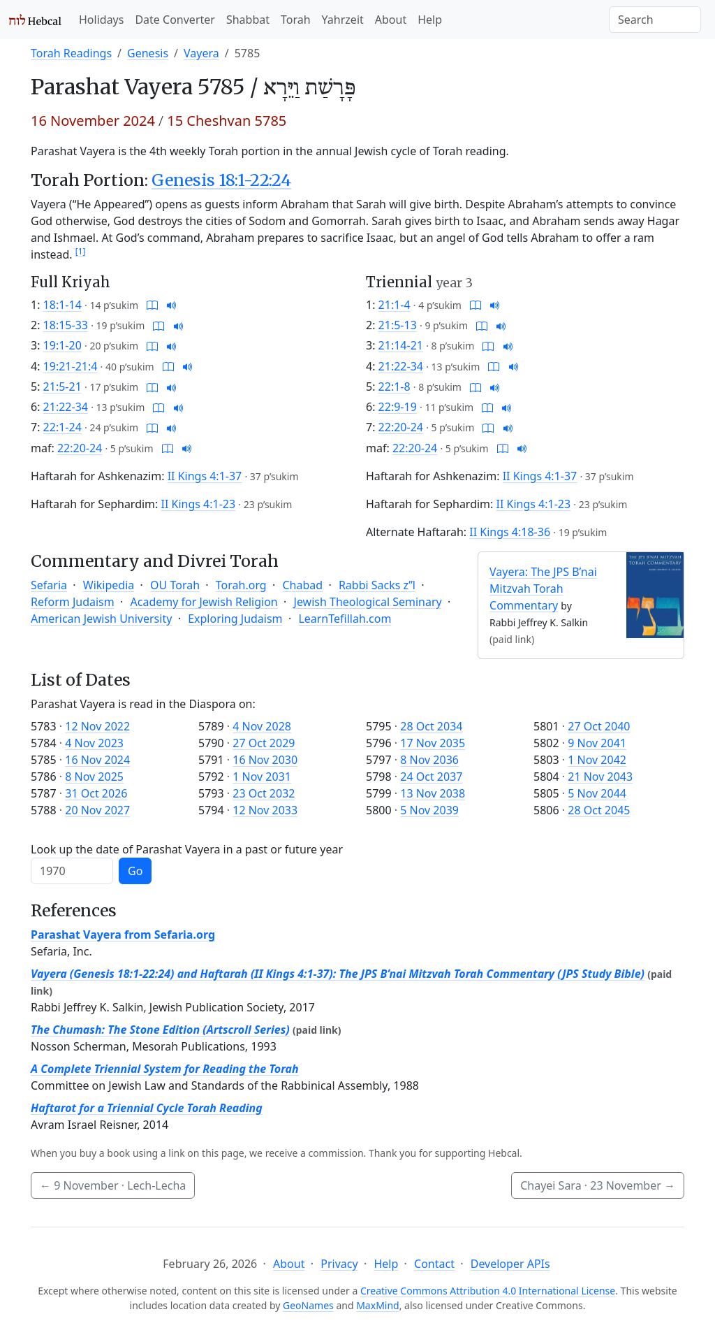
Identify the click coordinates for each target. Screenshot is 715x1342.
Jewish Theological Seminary (368, 601)
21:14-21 (400, 345)
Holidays (101, 19)
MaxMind (377, 1305)
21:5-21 (62, 386)
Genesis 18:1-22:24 (221, 180)
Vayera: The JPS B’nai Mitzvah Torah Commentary (543, 588)
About (390, 19)
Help (430, 19)
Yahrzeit (343, 19)
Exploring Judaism (235, 618)
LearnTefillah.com (344, 618)
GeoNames (308, 1305)
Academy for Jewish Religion (204, 601)
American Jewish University (101, 618)
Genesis (147, 53)
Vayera (201, 53)
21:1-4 (394, 304)
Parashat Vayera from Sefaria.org (123, 934)
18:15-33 (65, 325)
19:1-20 (62, 345)
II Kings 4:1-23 (198, 504)
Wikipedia (109, 585)
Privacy (339, 1263)
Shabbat (248, 19)
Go (135, 871)
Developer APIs (510, 1263)
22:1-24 (62, 427)
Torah (296, 19)
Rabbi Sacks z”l (377, 585)
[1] (80, 251)
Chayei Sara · (597, 1185)
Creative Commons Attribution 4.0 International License (487, 1290)
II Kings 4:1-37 (205, 476)
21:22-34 (65, 406)
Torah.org (241, 585)
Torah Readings (71, 53)
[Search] (655, 19)
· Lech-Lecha (113, 1185)
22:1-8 (394, 386)
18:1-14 (62, 304)
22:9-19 (397, 406)
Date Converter (174, 19)
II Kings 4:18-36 (509, 532)
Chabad (302, 585)
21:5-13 (397, 325)
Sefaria (49, 585)
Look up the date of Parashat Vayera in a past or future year (187, 849)
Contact (434, 1263)
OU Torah (175, 585)
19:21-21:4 (70, 366)
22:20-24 (79, 448)
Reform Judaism (73, 601)
